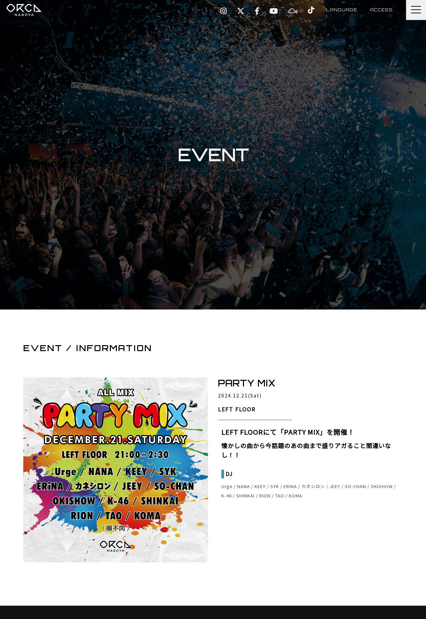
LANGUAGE (340, 9)
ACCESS (381, 9)
